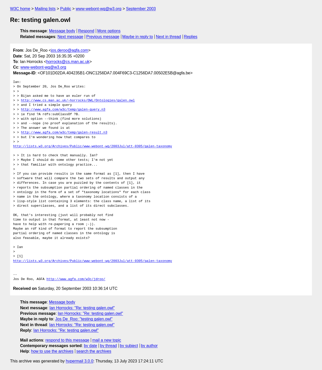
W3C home (20, 9)
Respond (86, 31)
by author (149, 346)
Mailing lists (45, 9)
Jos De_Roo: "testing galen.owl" (83, 319)
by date (90, 346)
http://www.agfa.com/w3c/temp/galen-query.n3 (63, 109)
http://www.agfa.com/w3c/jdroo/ (76, 279)
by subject (129, 346)
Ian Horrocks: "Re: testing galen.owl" (82, 308)
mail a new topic (106, 340)
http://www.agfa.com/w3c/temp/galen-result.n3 (64, 132)
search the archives (93, 351)
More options (109, 31)
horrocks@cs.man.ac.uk (68, 61)
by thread (108, 346)
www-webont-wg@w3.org (99, 9)
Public (65, 9)
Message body (62, 31)
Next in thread (168, 37)
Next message (70, 37)
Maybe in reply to (137, 37)
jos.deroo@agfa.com (69, 50)
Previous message (102, 37)
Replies (190, 37)
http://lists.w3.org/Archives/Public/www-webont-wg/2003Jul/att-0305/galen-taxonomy (92, 146)
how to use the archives (52, 351)
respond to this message (67, 340)
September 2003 (141, 9)
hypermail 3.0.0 (79, 361)
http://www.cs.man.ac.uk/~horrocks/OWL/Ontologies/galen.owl (78, 100)
